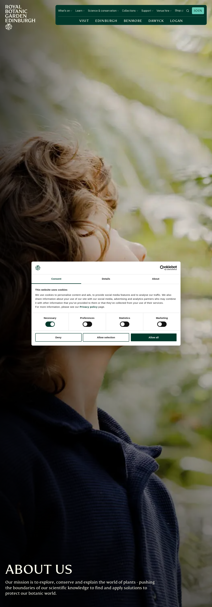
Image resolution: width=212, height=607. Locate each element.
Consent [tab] (56, 278)
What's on (65, 10)
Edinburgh (106, 21)
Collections (130, 10)
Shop (179, 10)
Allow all (154, 337)
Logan (176, 21)
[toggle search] (187, 10)
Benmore (133, 21)
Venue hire (164, 10)
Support (147, 10)
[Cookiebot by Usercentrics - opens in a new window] (162, 267)
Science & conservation (103, 10)
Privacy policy (89, 306)
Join (198, 11)
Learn (80, 10)
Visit (84, 21)
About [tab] (155, 278)
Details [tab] (106, 278)
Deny (58, 337)
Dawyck (156, 21)
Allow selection (106, 337)
